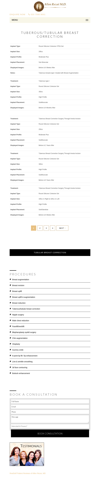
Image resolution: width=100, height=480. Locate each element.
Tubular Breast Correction (50, 253)
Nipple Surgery (18, 315)
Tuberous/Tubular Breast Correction (26, 309)
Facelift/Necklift (18, 326)
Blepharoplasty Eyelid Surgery (24, 332)
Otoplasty (16, 344)
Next (62, 228)
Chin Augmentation (20, 338)
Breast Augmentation (20, 279)
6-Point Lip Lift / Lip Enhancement (24, 356)
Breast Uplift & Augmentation (23, 297)
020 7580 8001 (36, 14)
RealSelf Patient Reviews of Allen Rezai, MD (28, 473)
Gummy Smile (17, 350)
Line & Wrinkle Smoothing (22, 362)
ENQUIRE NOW (17, 14)
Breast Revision (18, 285)
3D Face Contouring (19, 367)
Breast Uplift (17, 291)
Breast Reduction (19, 303)
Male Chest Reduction (20, 321)
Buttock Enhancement (21, 373)
